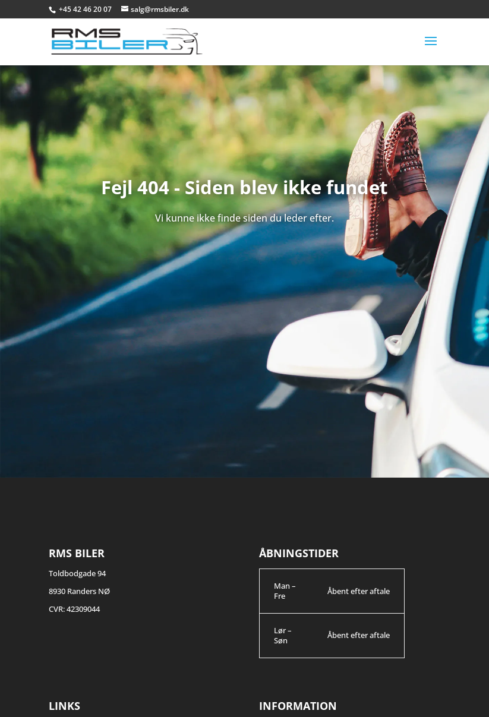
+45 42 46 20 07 (86, 9)
